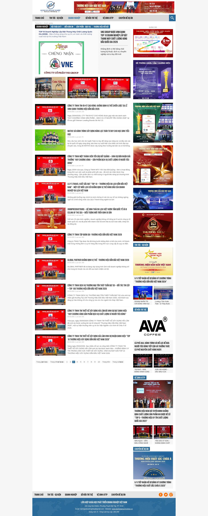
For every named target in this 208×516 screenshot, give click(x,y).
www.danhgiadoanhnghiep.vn (122, 509)
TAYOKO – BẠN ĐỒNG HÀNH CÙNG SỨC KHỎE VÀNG (142, 372)
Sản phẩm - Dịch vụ (83, 26)
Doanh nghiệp (74, 18)
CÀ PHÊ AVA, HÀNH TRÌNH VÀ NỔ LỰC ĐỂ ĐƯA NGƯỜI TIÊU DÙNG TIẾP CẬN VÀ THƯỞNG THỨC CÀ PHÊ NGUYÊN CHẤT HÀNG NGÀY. (152, 346)
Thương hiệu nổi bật (101, 26)
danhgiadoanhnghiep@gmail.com (92, 509)
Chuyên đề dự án (126, 18)
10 (99, 362)
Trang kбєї (106, 362)
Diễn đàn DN (68, 26)
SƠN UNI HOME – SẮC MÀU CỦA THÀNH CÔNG (161, 372)
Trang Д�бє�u (42, 362)
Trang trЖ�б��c (57, 362)
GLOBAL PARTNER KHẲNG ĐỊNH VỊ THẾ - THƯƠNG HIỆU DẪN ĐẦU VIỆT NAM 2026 (98, 260)
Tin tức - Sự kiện (56, 18)
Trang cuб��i (118, 362)
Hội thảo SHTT (56, 26)
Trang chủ (39, 18)
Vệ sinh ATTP (108, 18)
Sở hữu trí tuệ (92, 18)
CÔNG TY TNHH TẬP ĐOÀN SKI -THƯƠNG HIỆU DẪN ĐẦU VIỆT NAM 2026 (95, 234)
